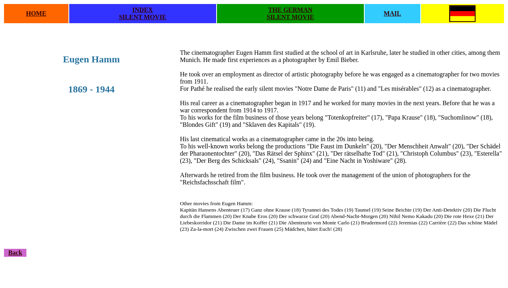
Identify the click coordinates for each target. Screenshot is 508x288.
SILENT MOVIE (142, 17)
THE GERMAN (290, 9)
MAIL (392, 13)
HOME (36, 13)
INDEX (142, 9)
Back (15, 252)
